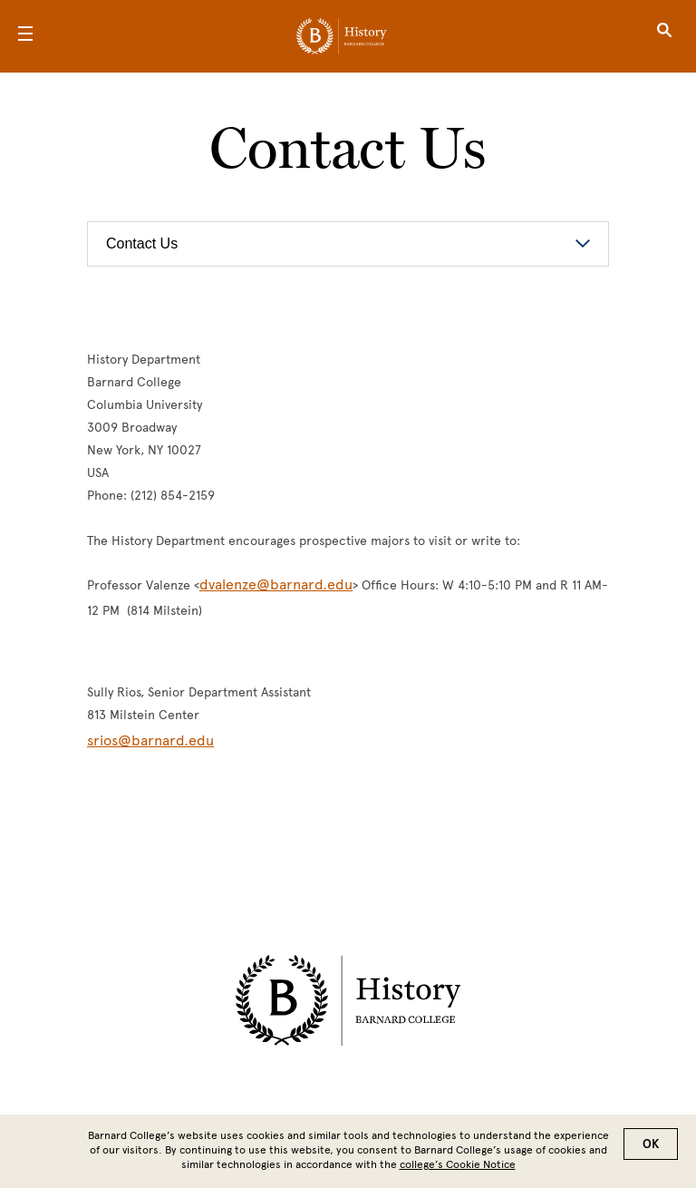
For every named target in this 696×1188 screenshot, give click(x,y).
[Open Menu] (25, 36)
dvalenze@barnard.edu (276, 584)
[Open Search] (664, 36)
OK (651, 1144)
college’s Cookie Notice (458, 1164)
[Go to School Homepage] (341, 36)
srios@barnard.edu (150, 740)
